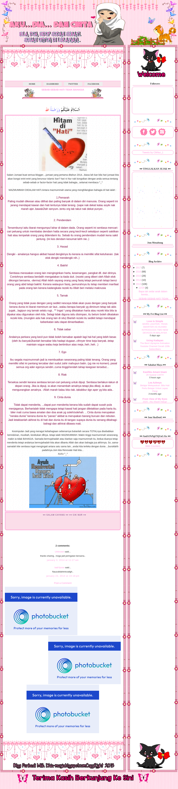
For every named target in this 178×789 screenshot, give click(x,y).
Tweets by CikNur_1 (152, 152)
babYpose (59, 567)
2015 (138, 275)
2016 (138, 271)
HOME (32, 84)
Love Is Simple (155, 321)
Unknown (59, 551)
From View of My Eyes (155, 399)
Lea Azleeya (155, 382)
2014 (138, 280)
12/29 (142, 287)
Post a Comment (63, 583)
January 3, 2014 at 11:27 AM (63, 560)
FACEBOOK (93, 84)
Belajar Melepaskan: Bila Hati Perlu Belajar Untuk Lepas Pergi (155, 388)
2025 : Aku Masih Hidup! (155, 401)
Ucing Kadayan (154, 340)
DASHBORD (53, 84)
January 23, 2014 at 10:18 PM (62, 576)
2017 (138, 267)
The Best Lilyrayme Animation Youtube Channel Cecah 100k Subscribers (155, 346)
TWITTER (73, 84)
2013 (138, 284)
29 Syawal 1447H (155, 375)
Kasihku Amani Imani (155, 372)
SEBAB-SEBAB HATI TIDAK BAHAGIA (62, 89)
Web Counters (152, 446)
